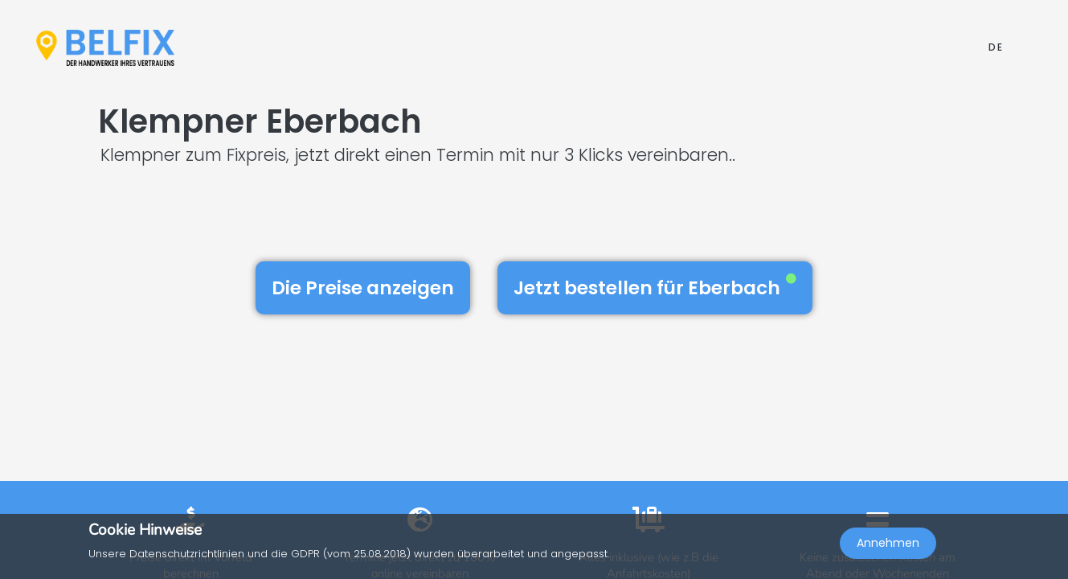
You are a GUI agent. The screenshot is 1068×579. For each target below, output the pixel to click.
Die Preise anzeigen (363, 288)
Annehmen (888, 544)
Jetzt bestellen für (655, 287)
